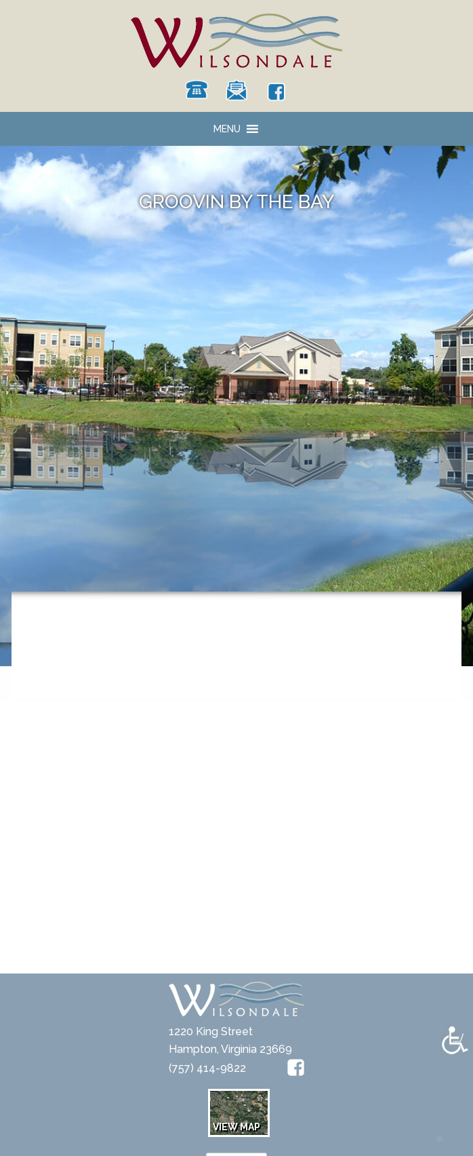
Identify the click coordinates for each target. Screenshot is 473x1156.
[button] (227, 129)
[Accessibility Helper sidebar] (454, 1040)
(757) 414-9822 (207, 1068)
